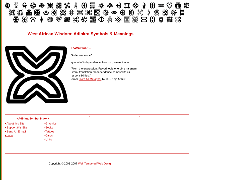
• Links (48, 139)
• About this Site (14, 123)
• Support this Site (16, 127)
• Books (48, 127)
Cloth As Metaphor (90, 79)
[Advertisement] (175, 62)
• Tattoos (49, 131)
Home (10, 135)
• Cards (48, 135)
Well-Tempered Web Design (95, 163)
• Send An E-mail (15, 131)
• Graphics (50, 123)
